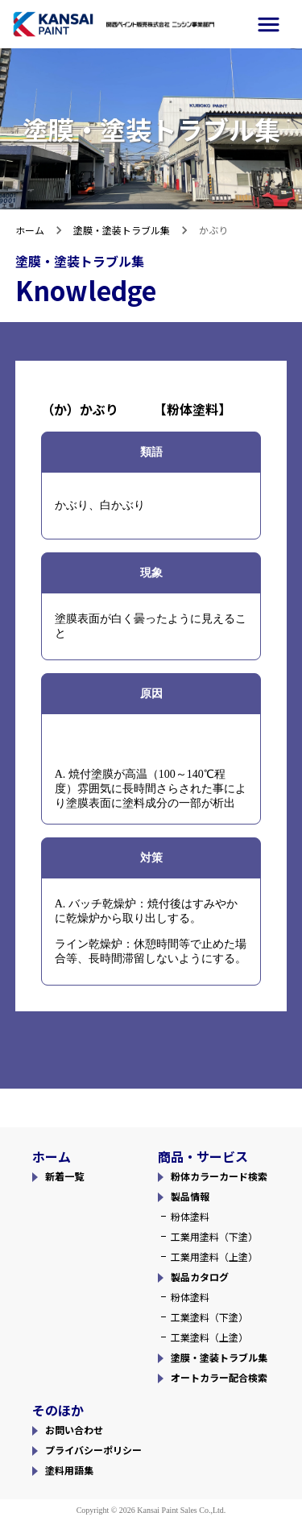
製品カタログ (200, 1276)
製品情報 (190, 1196)
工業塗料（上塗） (209, 1337)
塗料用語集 (69, 1470)
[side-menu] (268, 24)
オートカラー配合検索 (219, 1377)
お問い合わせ (74, 1429)
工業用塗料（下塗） (214, 1236)
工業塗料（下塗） (209, 1317)
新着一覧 (64, 1176)
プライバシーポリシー (93, 1450)
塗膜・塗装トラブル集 (121, 230)
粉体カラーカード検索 (219, 1176)
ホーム (29, 230)
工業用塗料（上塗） (214, 1256)
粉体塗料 (190, 1216)
